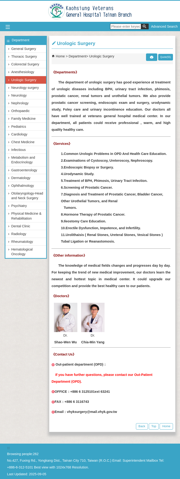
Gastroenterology (24, 170)
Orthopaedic (20, 111)
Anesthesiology (22, 72)
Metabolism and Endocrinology (23, 160)
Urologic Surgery (23, 80)
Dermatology (20, 178)
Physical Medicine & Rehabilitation (26, 216)
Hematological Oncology (22, 251)
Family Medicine (23, 118)
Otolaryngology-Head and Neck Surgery (27, 195)
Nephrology (20, 103)
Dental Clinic (20, 226)
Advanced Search (164, 26)
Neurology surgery (25, 88)
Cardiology (19, 134)
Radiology (18, 234)
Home (60, 56)
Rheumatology (22, 241)
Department (77, 56)
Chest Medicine (22, 142)
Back (142, 426)
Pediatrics (18, 126)
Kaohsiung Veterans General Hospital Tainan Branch (90, 11)
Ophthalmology (22, 185)
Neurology (19, 95)
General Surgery (23, 49)
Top (153, 426)
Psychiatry (19, 206)
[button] (144, 26)
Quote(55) (165, 57)
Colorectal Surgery (25, 64)
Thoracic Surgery (24, 56)
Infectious (18, 150)
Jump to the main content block (2, 2)
